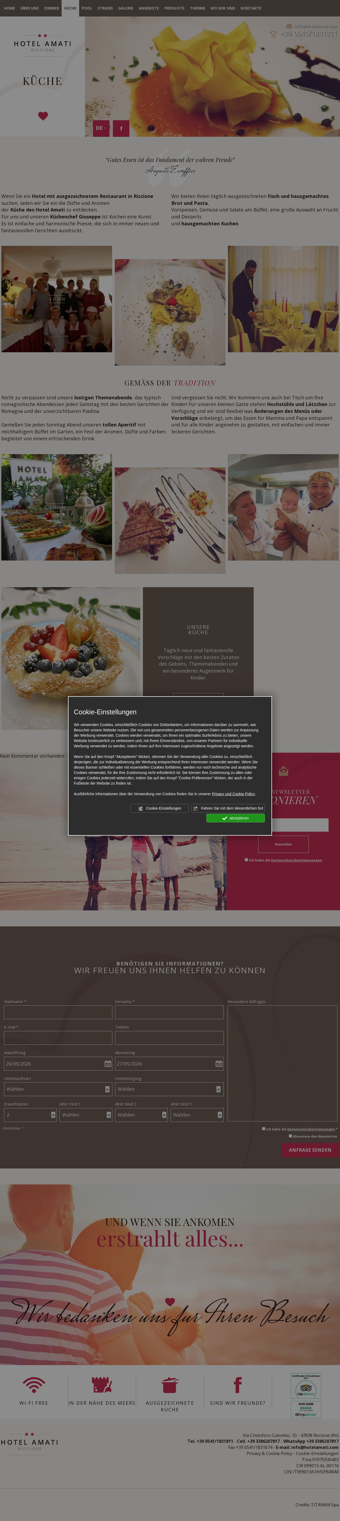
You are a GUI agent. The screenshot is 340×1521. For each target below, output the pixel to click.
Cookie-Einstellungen (159, 808)
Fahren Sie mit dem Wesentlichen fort (228, 808)
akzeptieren (235, 818)
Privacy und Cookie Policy (233, 794)
